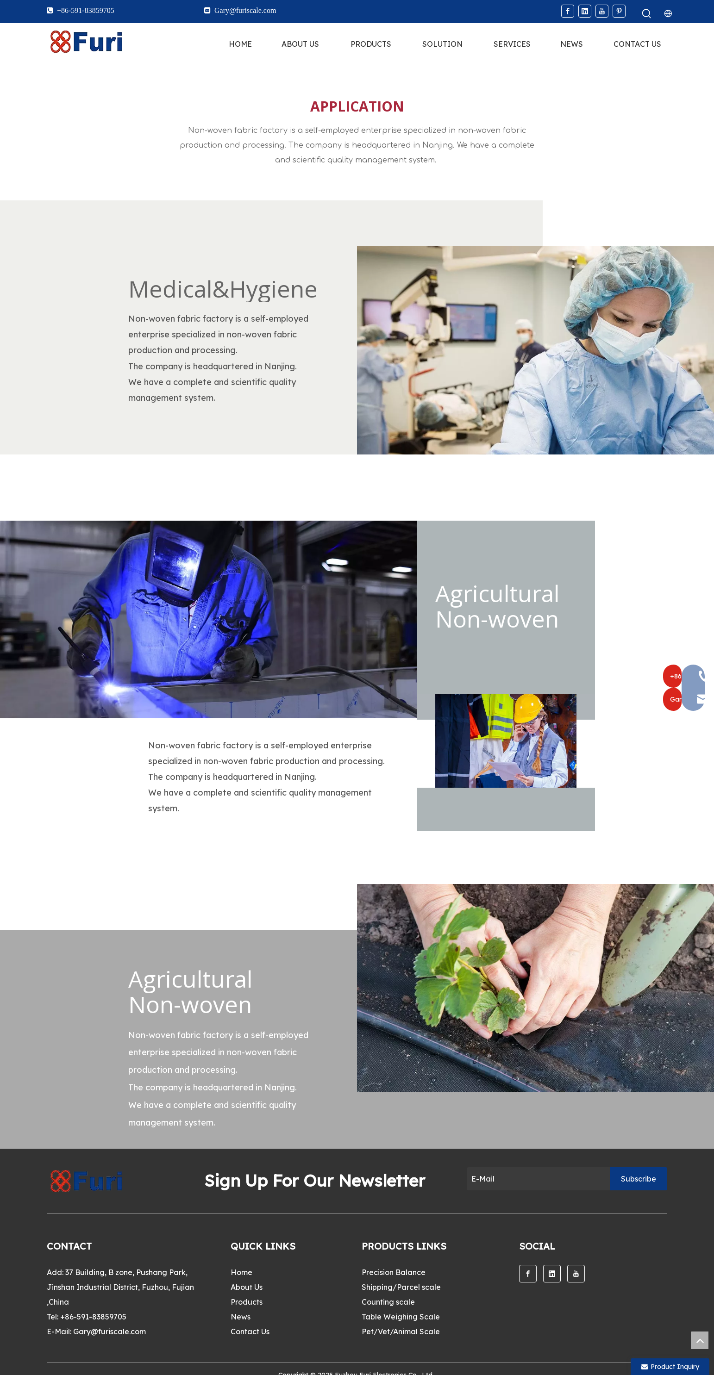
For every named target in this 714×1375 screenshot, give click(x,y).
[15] (506, 741)
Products (247, 1302)
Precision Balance (394, 1272)
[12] (535, 350)
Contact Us (250, 1331)
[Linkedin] (584, 11)
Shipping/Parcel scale (401, 1287)
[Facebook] (567, 11)
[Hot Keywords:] (647, 14)
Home (241, 1272)
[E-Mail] (536, 1178)
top (699, 1340)
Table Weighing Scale (401, 1316)
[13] (535, 988)
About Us (247, 1287)
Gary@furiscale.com (109, 1331)
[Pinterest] (619, 11)
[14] (208, 619)
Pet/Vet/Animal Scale (401, 1331)
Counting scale (388, 1302)
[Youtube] (601, 11)
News (241, 1316)
